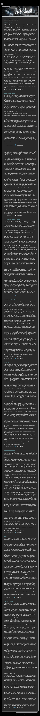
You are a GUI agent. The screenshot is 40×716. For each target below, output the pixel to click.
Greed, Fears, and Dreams (9, 93)
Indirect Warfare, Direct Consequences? (12, 299)
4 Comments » (20, 145)
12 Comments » (20, 215)
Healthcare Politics (8, 148)
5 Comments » (20, 446)
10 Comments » (20, 532)
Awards (5, 536)
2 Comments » (20, 89)
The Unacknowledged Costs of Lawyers (12, 219)
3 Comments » (20, 295)
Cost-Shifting (6, 362)
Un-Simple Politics (8, 22)
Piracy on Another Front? (9, 450)
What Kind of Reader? (8, 601)
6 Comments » (19, 597)
